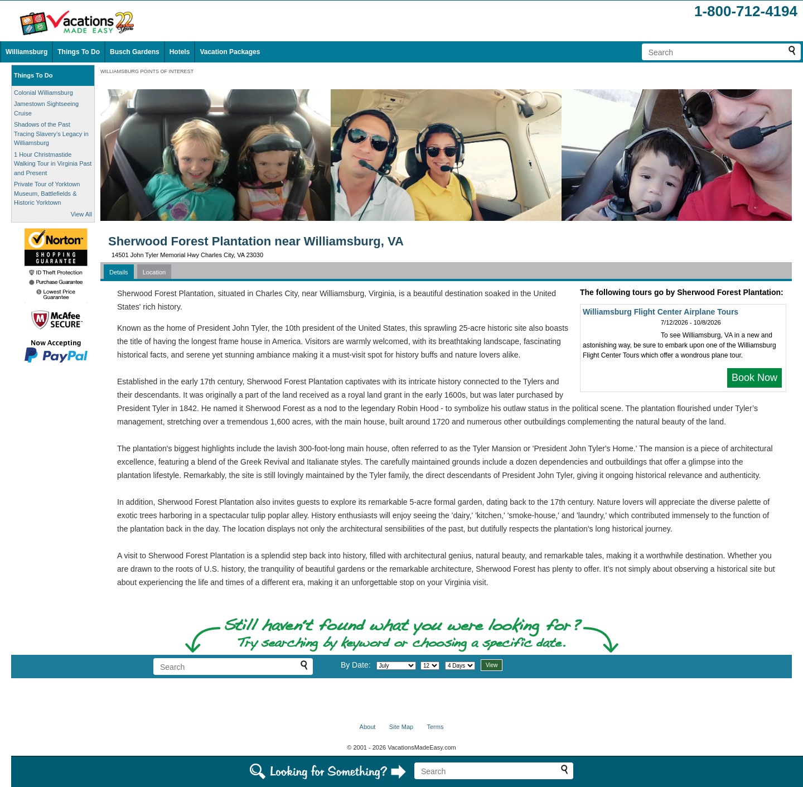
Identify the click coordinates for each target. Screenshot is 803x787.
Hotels (180, 52)
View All (81, 214)
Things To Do (78, 52)
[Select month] (396, 666)
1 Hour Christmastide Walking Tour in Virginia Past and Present (52, 163)
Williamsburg (26, 52)
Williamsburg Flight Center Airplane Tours (660, 311)
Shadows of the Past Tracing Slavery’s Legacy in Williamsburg (51, 133)
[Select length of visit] (460, 666)
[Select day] (429, 666)
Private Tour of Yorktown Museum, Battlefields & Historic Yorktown (47, 193)
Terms (435, 726)
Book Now (754, 377)
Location (154, 272)
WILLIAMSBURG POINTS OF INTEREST (147, 71)
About (368, 726)
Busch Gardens (134, 52)
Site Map (401, 726)
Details (118, 272)
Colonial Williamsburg (43, 92)
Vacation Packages (230, 52)
